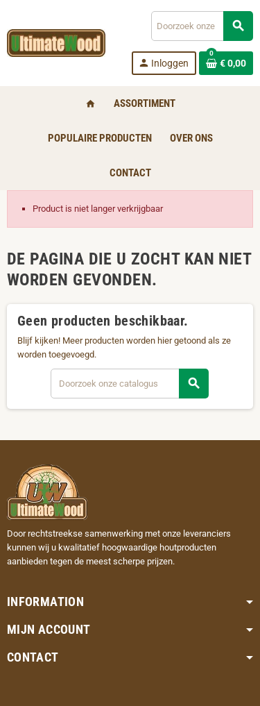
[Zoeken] (201, 26)
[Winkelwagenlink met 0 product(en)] (226, 63)
